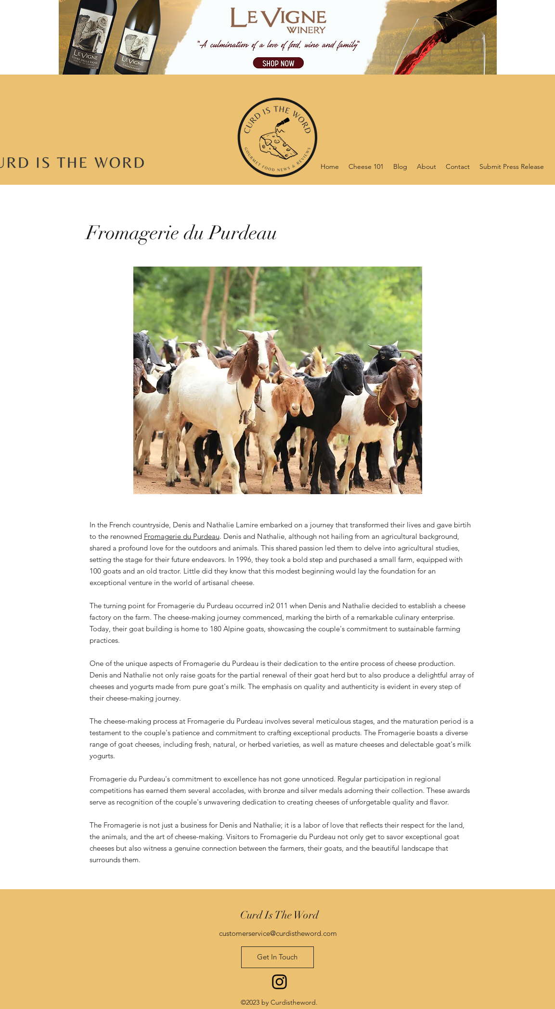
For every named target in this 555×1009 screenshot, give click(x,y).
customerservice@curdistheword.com (278, 933)
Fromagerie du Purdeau (181, 536)
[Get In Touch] (277, 957)
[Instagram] (279, 982)
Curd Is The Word (279, 914)
